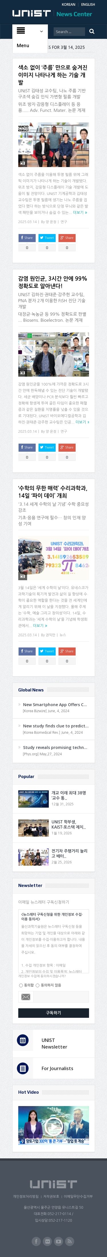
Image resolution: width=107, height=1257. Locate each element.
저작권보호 (51, 1196)
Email (26, 996)
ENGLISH (88, 4)
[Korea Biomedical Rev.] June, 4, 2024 (53, 732)
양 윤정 (51, 222)
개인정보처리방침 (26, 1196)
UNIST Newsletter (54, 1043)
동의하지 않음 (51, 985)
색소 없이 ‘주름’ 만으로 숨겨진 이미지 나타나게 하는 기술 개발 (53, 75)
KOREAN (68, 4)
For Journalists (57, 1068)
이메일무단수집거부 (78, 1196)
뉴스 (63, 635)
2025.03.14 (27, 222)
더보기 (78, 212)
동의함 (29, 985)
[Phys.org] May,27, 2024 (42, 754)
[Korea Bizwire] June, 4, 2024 (46, 711)
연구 (63, 222)
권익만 (50, 635)
